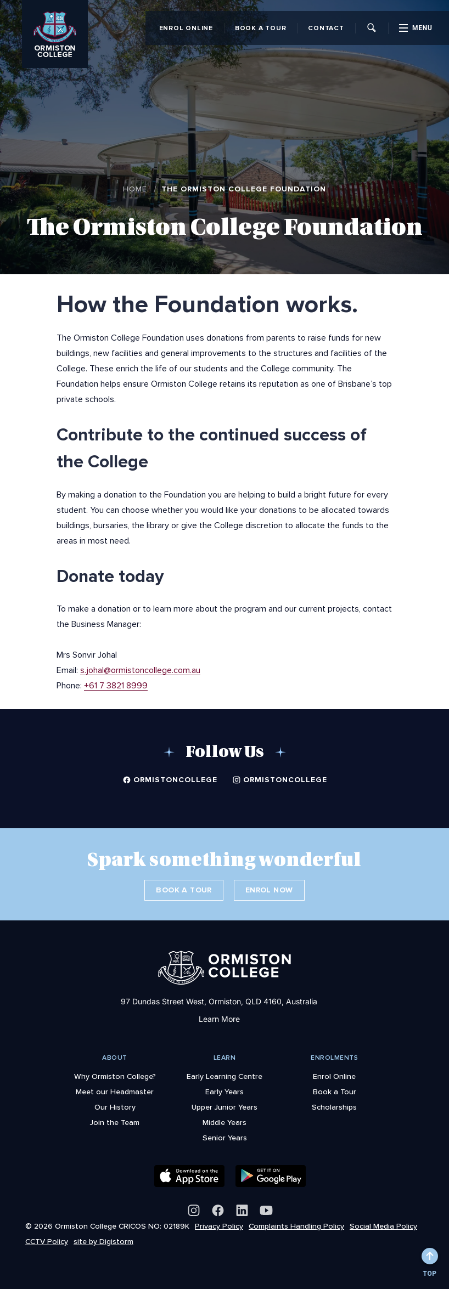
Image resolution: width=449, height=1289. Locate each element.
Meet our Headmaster (115, 1091)
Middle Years (224, 1122)
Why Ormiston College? (115, 1076)
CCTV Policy (46, 1241)
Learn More (219, 1019)
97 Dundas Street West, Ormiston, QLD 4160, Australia (219, 1001)
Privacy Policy (219, 1225)
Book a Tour (260, 28)
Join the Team (114, 1122)
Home (135, 188)
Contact (326, 28)
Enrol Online (186, 28)
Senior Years (225, 1137)
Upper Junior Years (224, 1106)
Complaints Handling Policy (296, 1225)
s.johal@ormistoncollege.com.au (140, 670)
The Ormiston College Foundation (243, 189)
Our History (115, 1106)
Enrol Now (269, 890)
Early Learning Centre (224, 1076)
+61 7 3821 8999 (116, 685)
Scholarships (334, 1106)
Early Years (224, 1091)
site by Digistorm (103, 1241)
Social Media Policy (383, 1225)
